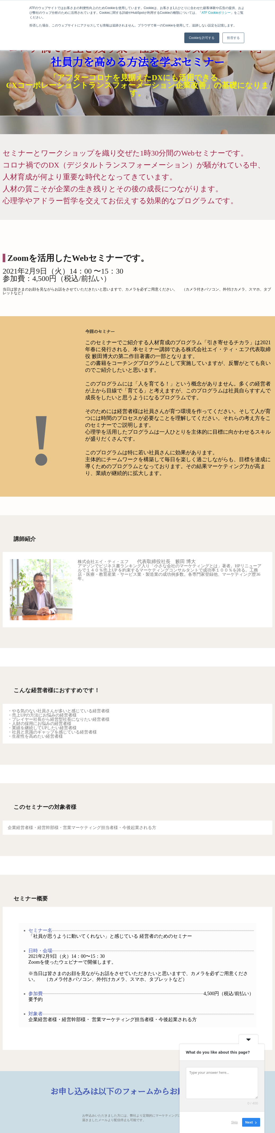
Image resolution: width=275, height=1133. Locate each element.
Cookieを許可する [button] (202, 38)
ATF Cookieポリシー (216, 13)
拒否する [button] (233, 38)
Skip (234, 1122)
